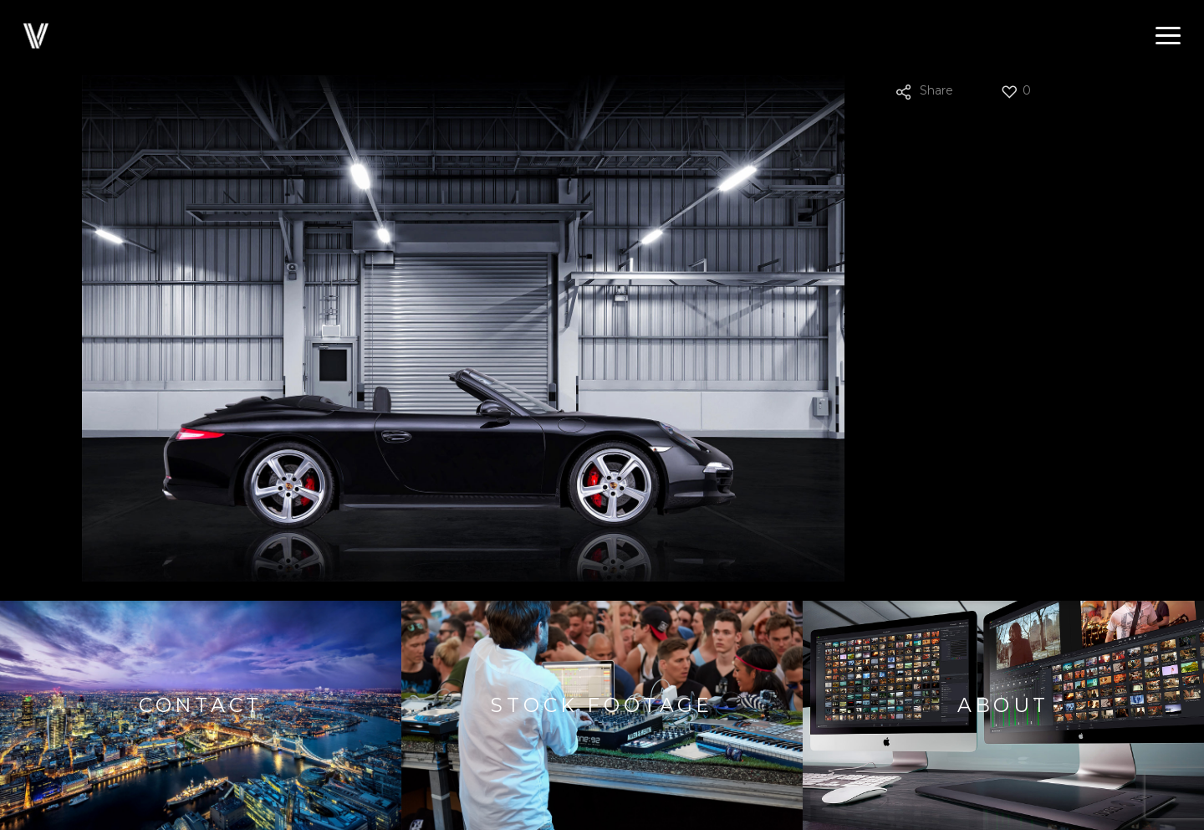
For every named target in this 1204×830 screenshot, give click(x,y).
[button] (1168, 36)
